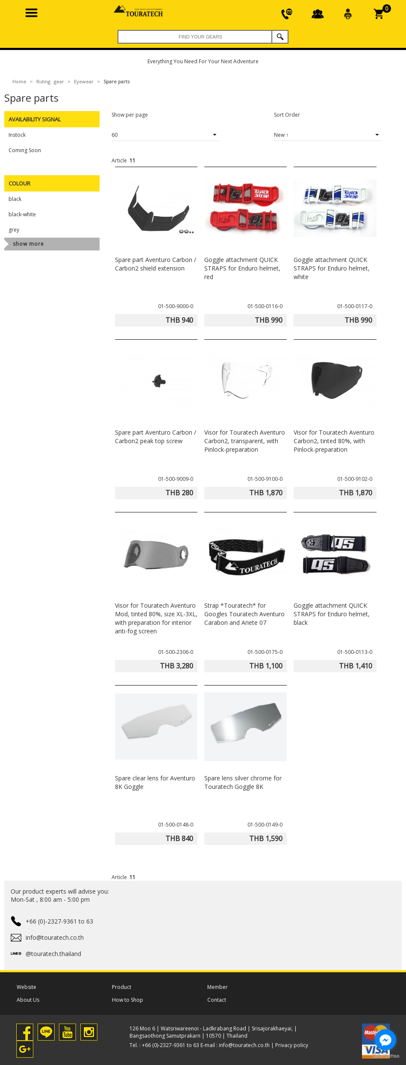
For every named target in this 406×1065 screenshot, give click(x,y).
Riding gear (50, 81)
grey (14, 229)
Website (26, 987)
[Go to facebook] (385, 1039)
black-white (22, 214)
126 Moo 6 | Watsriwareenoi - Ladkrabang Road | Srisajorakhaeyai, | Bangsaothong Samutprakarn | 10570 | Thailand (213, 1032)
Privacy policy (291, 1045)
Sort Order (287, 114)
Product (121, 987)
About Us (28, 999)
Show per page (130, 114)
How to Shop (127, 999)
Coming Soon (25, 150)
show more (28, 243)
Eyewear (84, 81)
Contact (216, 999)
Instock (17, 134)
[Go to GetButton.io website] (385, 1056)
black (15, 199)
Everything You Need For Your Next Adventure (203, 61)
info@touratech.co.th (244, 1045)
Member (217, 987)
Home (19, 81)
